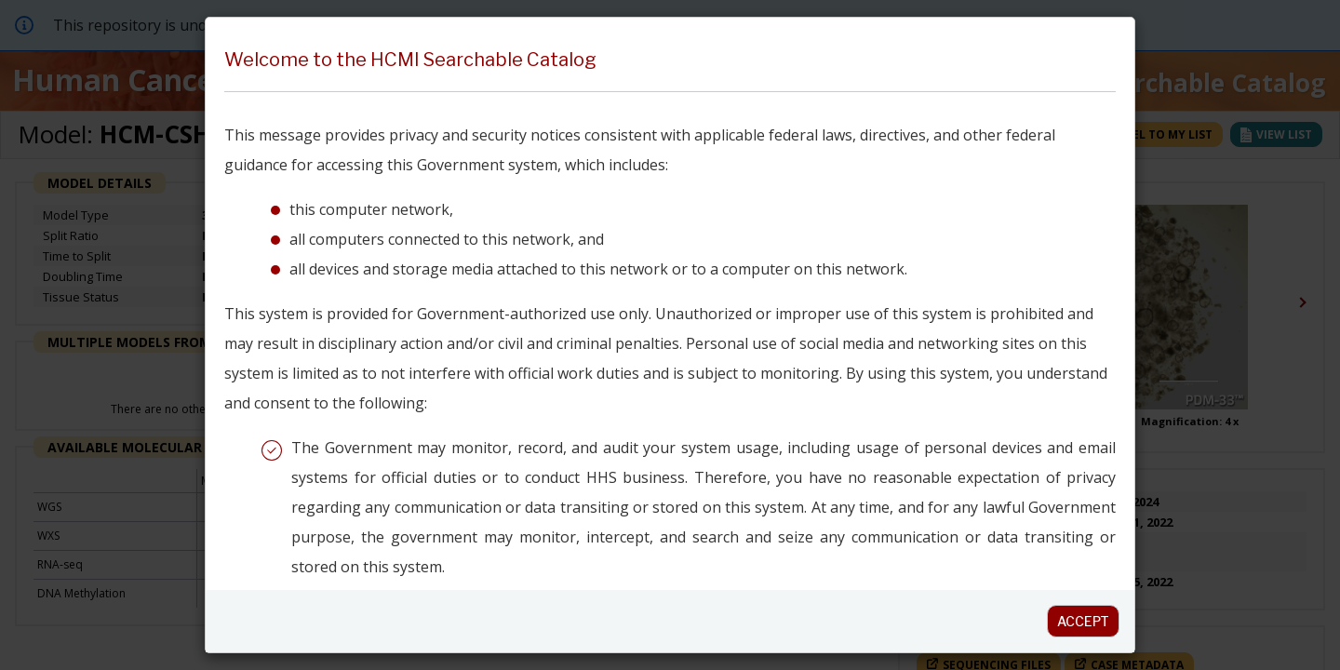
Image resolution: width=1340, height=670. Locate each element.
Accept (1083, 621)
